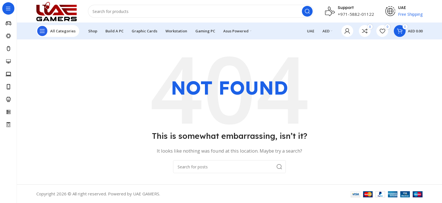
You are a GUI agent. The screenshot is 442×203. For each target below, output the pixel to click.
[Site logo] (56, 11)
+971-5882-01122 (356, 14)
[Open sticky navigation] (58, 31)
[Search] (201, 11)
